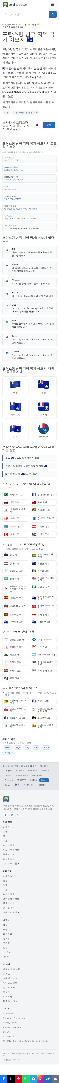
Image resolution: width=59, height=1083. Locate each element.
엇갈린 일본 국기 (15, 640)
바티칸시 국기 (13, 571)
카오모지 (7, 996)
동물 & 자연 (9, 854)
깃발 (24, 24)
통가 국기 (39, 502)
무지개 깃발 (12, 671)
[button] (29, 159)
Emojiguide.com (9, 24)
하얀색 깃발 (12, 662)
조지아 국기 (12, 518)
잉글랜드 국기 (13, 647)
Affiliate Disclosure (12, 1027)
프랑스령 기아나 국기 (15, 701)
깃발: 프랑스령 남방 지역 (25, 112)
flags (18, 747)
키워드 (6, 974)
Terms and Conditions (14, 1018)
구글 (5, 929)
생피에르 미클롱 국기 (42, 726)
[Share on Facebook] (3, 1079)
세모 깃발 (39, 647)
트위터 (6, 943)
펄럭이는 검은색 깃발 (42, 662)
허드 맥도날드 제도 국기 (43, 598)
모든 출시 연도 (10, 978)
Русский (9, 780)
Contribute (8, 1013)
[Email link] (55, 1079)
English (8, 770)
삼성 (5, 947)
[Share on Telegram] (33, 1079)
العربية (8, 784)
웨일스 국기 (12, 655)
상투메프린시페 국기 (42, 555)
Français (45, 770)
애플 (5, 925)
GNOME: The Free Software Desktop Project (25, 1041)
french (7, 747)
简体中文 (21, 780)
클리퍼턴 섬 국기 (43, 495)
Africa (46, 747)
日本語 (33, 780)
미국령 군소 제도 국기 (43, 579)
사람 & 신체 (9, 827)
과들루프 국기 (41, 718)
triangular (8, 752)
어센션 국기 (40, 563)
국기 (34, 24)
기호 (5, 840)
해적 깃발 (11, 678)
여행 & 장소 (9, 845)
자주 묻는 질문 (10, 1001)
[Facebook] (5, 815)
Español (20, 770)
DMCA (6, 1031)
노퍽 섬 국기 (41, 587)
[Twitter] (11, 815)
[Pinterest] (18, 815)
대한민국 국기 (13, 598)
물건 (5, 880)
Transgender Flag (43, 655)
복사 (48, 125)
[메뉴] (52, 5)
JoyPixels (7, 952)
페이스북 (7, 934)
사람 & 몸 (7, 876)
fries (36, 747)
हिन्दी (17, 784)
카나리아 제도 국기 (43, 518)
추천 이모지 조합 (11, 969)
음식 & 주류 (9, 908)
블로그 (6, 992)
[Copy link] (48, 1079)
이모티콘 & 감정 (11, 850)
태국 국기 (11, 502)
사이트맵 (7, 1060)
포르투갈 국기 (13, 614)
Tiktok (6, 956)
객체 (5, 836)
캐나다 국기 (12, 534)
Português (37, 775)
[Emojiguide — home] (15, 4)
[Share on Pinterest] (18, 1079)
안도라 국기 (40, 571)
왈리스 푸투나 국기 (43, 606)
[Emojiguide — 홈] (6, 799)
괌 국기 (10, 555)
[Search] (53, 14)
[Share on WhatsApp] (25, 1079)
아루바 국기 (12, 527)
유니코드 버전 (10, 983)
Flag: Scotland (42, 640)
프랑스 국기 (40, 701)
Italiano (8, 775)
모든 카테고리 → (11, 912)
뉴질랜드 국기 (41, 622)
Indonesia (29, 784)
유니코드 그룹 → (11, 863)
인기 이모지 (9, 987)
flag (27, 747)
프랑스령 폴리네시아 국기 (42, 710)
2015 (10, 96)
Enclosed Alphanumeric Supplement (22, 228)
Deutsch (32, 770)
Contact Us (8, 1036)
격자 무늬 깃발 (42, 671)
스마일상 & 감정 (11, 898)
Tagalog (41, 784)
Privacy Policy (10, 1022)
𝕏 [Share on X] (11, 1079)
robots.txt (17, 1060)
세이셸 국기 (40, 534)
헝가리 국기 (12, 563)
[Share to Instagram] (40, 1079)
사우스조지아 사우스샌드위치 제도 (15, 588)
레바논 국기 (40, 527)
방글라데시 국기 (15, 606)
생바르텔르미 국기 (15, 510)
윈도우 (6, 938)
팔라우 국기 (12, 578)
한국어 (44, 780)
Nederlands (22, 775)
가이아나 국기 (41, 510)
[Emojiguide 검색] (25, 14)
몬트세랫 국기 (13, 622)
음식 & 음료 (9, 859)
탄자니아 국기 (13, 495)
